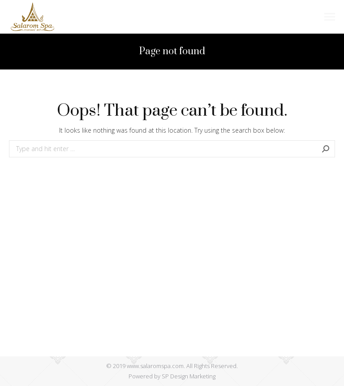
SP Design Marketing (188, 376)
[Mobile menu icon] (329, 17)
